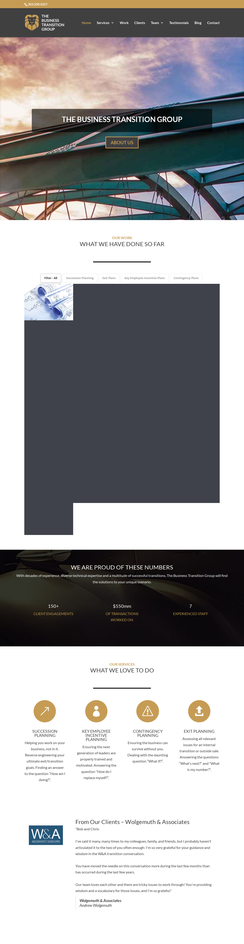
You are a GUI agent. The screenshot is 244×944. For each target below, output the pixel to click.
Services (103, 23)
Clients (139, 23)
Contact (213, 23)
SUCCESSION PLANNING (44, 494)
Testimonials (179, 23)
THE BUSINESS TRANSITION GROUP (122, 119)
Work (124, 23)
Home (86, 23)
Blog (198, 23)
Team (155, 23)
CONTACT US (122, 857)
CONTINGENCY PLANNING (148, 494)
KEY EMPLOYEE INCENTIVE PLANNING (96, 496)
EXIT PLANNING (199, 492)
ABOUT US (122, 142)
